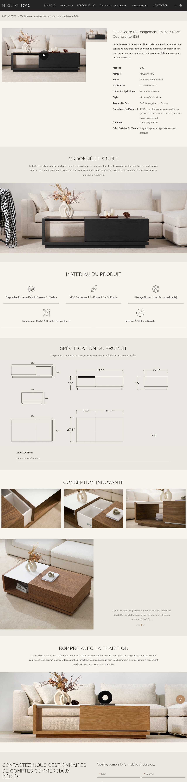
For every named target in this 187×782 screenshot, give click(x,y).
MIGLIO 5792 (9, 16)
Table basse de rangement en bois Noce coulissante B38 (49, 16)
